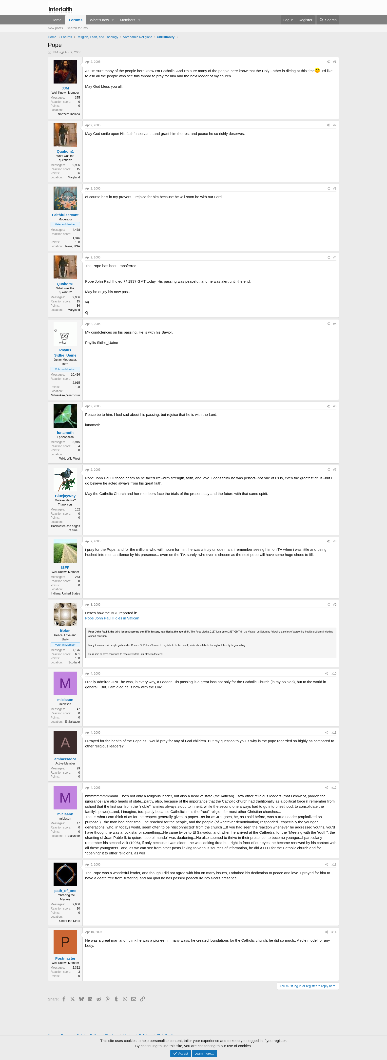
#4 (334, 257)
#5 (334, 324)
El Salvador (72, 721)
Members (127, 20)
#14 (333, 932)
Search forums (77, 28)
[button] (112, 19)
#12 (333, 787)
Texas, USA (72, 246)
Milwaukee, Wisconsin (65, 395)
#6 (334, 406)
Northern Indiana (69, 114)
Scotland (74, 662)
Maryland (74, 177)
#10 (333, 673)
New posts (55, 28)
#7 (334, 469)
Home (56, 20)
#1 (334, 62)
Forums (75, 20)
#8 (334, 541)
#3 (334, 188)
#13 (333, 864)
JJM (55, 52)
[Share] (328, 62)
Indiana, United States (65, 593)
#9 (334, 604)
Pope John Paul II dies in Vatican (112, 618)
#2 (334, 125)
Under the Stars (69, 921)
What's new (99, 20)
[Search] (328, 19)
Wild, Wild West (69, 458)
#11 (333, 732)
